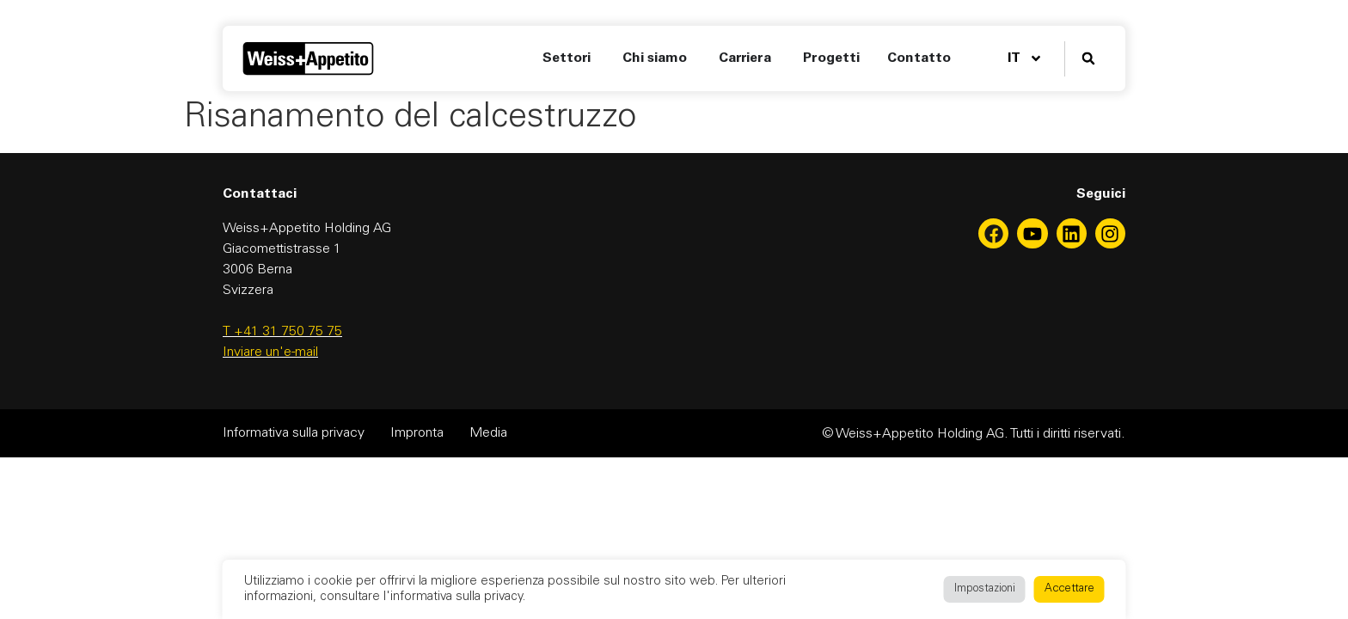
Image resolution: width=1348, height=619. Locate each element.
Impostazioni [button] (984, 589)
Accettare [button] (1069, 589)
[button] (1088, 59)
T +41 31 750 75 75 (282, 332)
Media (488, 433)
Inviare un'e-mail (270, 352)
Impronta (417, 433)
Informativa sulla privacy (294, 433)
